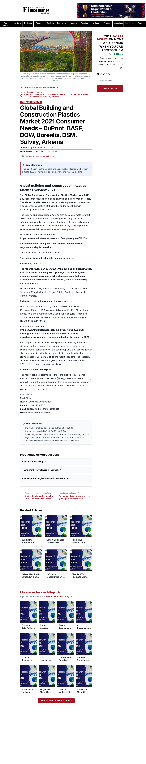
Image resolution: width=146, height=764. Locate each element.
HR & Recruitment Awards (128, 751)
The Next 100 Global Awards (129, 758)
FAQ (62, 747)
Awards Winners (66, 733)
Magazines (118, 23)
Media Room (65, 744)
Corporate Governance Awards (101, 761)
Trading (84, 23)
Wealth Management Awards (129, 762)
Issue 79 (35, 733)
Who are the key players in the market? (42, 470)
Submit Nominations (68, 736)
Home (22, 92)
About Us (6, 726)
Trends (140, 23)
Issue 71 (35, 762)
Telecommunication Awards (129, 747)
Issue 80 (35, 729)
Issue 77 (35, 740)
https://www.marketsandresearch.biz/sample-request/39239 (53, 238)
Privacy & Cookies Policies (13, 744)
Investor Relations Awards (128, 726)
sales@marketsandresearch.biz (74, 378)
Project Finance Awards (127, 740)
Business (28, 23)
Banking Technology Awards (100, 743)
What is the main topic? (35, 462)
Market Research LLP (43, 148)
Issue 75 (35, 747)
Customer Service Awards (99, 750)
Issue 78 (35, 736)
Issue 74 (35, 751)
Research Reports (34, 92)
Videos (96, 23)
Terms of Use (8, 747)
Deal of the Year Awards (98, 757)
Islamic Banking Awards (127, 733)
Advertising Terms (10, 751)
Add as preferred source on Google (38, 156)
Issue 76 (35, 744)
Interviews (17, 23)
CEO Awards (94, 747)
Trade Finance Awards (127, 755)
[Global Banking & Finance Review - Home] (36, 10)
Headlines (129, 23)
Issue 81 (35, 726)
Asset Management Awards (100, 726)
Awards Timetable (67, 729)
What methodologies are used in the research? (46, 478)
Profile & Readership (11, 733)
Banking (50, 23)
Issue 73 (35, 755)
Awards (107, 23)
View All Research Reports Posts (56, 700)
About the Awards (67, 726)
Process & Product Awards (128, 744)
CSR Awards (94, 754)
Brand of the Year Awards (99, 729)
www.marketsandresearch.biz (41, 412)
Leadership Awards (125, 729)
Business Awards (96, 733)
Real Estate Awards (125, 736)
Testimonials (65, 740)
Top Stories (5, 24)
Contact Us (7, 736)
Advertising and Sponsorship (14, 729)
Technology (62, 23)
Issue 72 (35, 758)
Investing (73, 23)
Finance (39, 23)
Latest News (8, 740)
